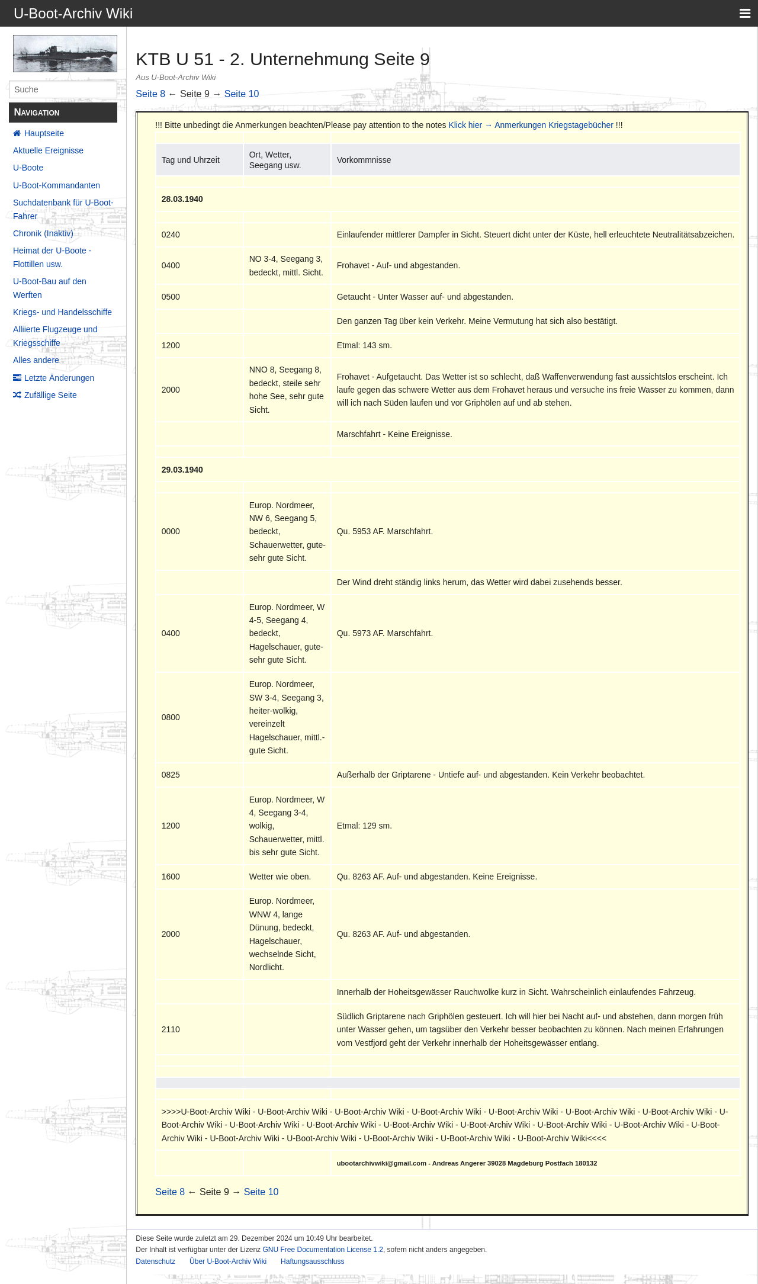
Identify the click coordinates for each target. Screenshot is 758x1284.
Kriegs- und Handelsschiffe (62, 312)
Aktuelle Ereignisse (48, 150)
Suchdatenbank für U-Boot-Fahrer (63, 209)
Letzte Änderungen (59, 378)
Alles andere (36, 360)
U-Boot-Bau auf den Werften (49, 288)
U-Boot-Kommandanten (56, 185)
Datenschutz (155, 1261)
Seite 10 (241, 94)
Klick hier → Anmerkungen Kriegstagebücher (531, 125)
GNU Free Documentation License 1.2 (322, 1250)
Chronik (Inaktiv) (43, 233)
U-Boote (28, 167)
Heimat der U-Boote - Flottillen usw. (52, 257)
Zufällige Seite (50, 395)
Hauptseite (44, 133)
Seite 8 (150, 94)
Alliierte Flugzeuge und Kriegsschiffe (55, 336)
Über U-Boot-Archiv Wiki (228, 1261)
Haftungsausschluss (312, 1261)
